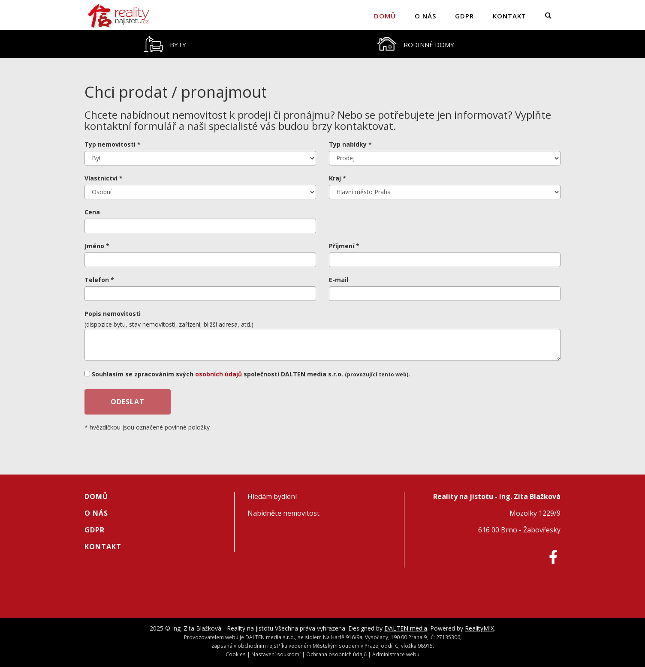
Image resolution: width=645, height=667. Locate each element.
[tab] (165, 44)
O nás (425, 16)
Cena (92, 212)
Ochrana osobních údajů (336, 654)
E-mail (338, 280)
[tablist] (322, 44)
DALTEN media (405, 628)
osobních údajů (218, 374)
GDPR (464, 16)
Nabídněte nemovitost (283, 513)
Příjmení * (344, 246)
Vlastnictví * (103, 178)
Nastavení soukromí (276, 654)
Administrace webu (395, 654)
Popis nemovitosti (112, 313)
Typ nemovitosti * (112, 144)
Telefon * (99, 280)
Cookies (236, 654)
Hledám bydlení (272, 496)
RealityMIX (479, 628)
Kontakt (509, 16)
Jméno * (96, 246)
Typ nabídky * (350, 144)
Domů (385, 16)
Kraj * (337, 178)
